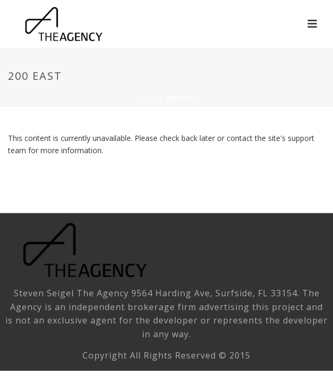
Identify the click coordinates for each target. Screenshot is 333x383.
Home (147, 98)
